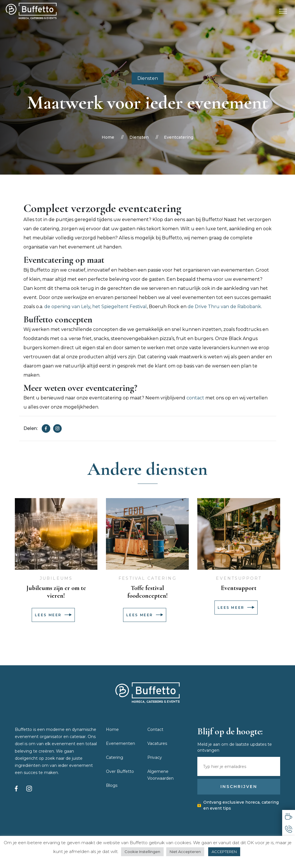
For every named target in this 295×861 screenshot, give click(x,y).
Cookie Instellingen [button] (142, 851)
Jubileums (56, 578)
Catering (114, 757)
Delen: (30, 428)
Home (108, 137)
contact (195, 398)
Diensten (147, 78)
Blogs (111, 785)
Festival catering (147, 578)
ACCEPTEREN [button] (224, 851)
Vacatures (157, 743)
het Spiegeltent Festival (119, 306)
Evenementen (120, 743)
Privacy (154, 757)
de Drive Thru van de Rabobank (224, 306)
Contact (155, 729)
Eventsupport (239, 578)
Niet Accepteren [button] (185, 851)
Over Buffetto (120, 771)
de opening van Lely (67, 306)
